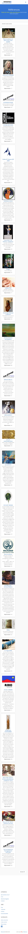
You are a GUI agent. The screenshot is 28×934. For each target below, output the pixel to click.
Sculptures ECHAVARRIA (8, 730)
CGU (2, 896)
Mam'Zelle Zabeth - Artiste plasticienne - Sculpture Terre (8, 779)
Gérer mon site (4, 920)
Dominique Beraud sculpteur (8, 313)
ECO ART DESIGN (8, 505)
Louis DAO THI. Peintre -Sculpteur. (8, 240)
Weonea (25, 931)
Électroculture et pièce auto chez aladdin (8, 40)
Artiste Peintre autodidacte (8, 338)
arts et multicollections (8, 440)
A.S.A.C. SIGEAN (8, 689)
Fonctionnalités (4, 913)
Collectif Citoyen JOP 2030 (8, 160)
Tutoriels (3, 909)
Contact (2, 901)
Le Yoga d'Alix (8, 650)
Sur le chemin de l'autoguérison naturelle (8, 851)
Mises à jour (3, 924)
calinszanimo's (8, 415)
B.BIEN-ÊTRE (8, 288)
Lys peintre (8, 464)
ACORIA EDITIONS (8, 125)
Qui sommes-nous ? (5, 894)
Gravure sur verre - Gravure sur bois (8, 822)
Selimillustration (8, 201)
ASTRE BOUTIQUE (8, 102)
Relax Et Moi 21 (8, 379)
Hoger (8, 269)
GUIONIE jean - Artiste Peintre (8, 586)
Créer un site (4, 922)
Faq (2, 907)
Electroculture (8, 554)
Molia (8, 630)
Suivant (22, 871)
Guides (2, 911)
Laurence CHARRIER (8, 75)
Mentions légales (5, 899)
